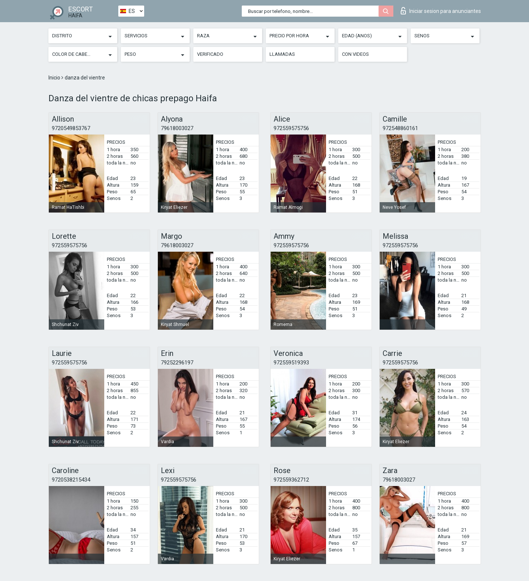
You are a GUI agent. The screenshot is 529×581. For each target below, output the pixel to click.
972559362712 (291, 479)
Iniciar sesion (441, 11)
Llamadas (282, 54)
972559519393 (291, 362)
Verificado (210, 54)
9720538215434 (71, 479)
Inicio (54, 78)
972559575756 (291, 128)
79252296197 (177, 362)
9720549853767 (71, 128)
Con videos (355, 54)
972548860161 (400, 128)
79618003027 (177, 128)
